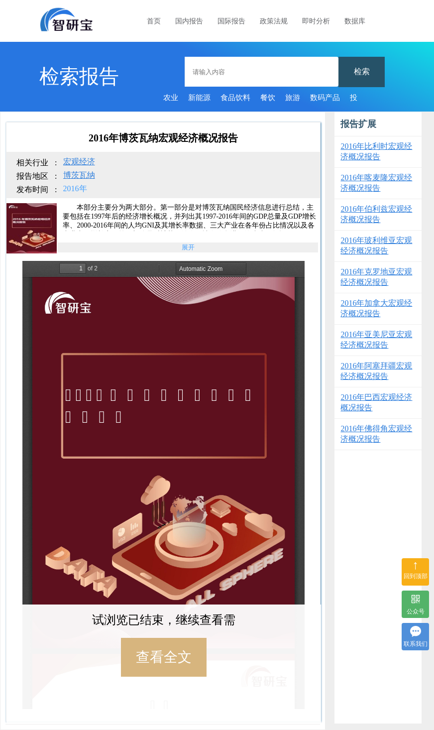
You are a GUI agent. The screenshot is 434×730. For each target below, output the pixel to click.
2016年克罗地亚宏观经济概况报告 (376, 276)
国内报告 (189, 21)
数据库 (354, 21)
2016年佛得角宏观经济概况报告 (376, 433)
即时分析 (316, 21)
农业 (170, 98)
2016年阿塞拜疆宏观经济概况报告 (376, 371)
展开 (188, 247)
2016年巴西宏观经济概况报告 (376, 402)
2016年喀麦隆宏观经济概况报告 (376, 182)
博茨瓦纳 (79, 175)
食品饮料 (235, 98)
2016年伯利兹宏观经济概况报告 (376, 214)
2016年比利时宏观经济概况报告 (376, 151)
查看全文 (164, 657)
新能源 (199, 98)
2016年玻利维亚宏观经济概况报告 (376, 245)
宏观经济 (79, 161)
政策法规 (274, 21)
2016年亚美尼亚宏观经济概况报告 (376, 339)
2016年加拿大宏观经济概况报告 (376, 308)
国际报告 (231, 21)
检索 (362, 71)
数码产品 (325, 98)
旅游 (292, 98)
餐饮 (267, 98)
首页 (154, 21)
